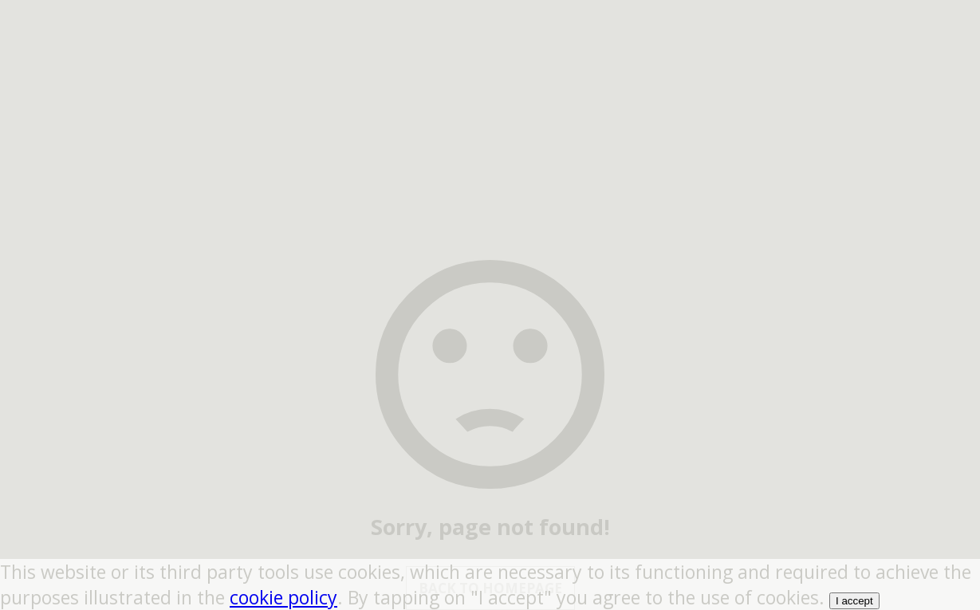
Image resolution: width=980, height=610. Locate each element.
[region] (490, 99)
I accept (854, 601)
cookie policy (283, 597)
